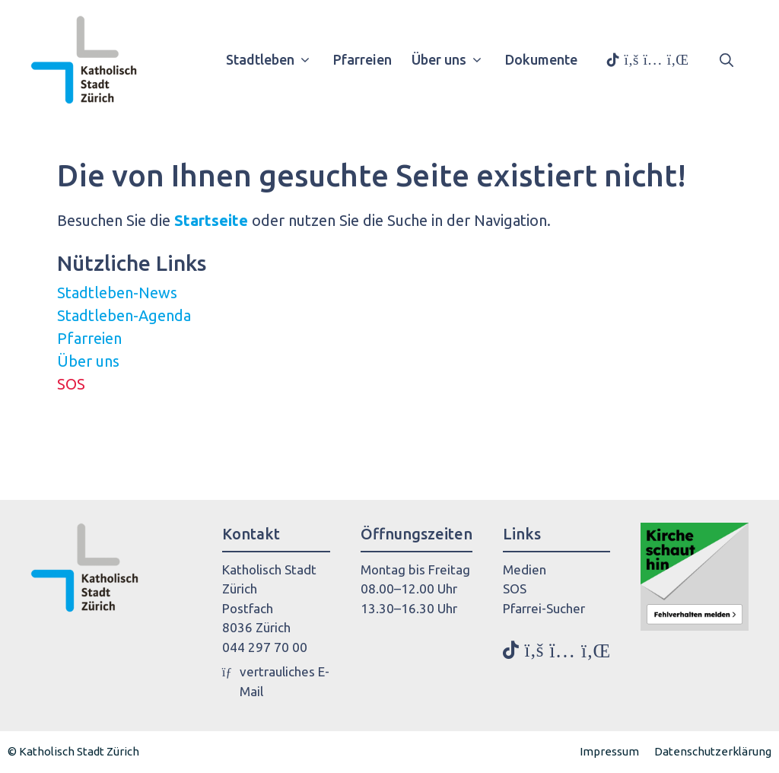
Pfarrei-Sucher (544, 608)
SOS (71, 384)
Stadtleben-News (117, 292)
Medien (524, 569)
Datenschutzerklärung (712, 751)
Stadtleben (273, 59)
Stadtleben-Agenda (124, 315)
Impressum (609, 751)
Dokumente (541, 59)
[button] (726, 59)
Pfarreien (362, 59)
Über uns (452, 59)
